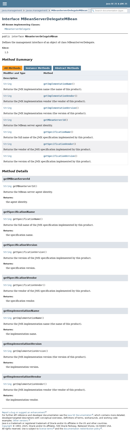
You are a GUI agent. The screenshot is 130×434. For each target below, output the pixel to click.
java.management (12, 10)
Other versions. (20, 420)
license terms (46, 429)
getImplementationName (58, 83)
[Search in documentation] (109, 10)
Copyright (7, 426)
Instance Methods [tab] (38, 68)
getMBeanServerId (54, 120)
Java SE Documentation (80, 415)
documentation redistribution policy (82, 429)
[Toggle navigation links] (4, 3)
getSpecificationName (57, 132)
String (7, 83)
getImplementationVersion (60, 108)
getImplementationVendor (59, 96)
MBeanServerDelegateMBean (69, 10)
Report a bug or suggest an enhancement (23, 412)
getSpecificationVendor (58, 144)
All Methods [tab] (12, 68)
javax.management (36, 10)
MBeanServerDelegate (17, 29)
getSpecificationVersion (59, 156)
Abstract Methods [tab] (67, 68)
